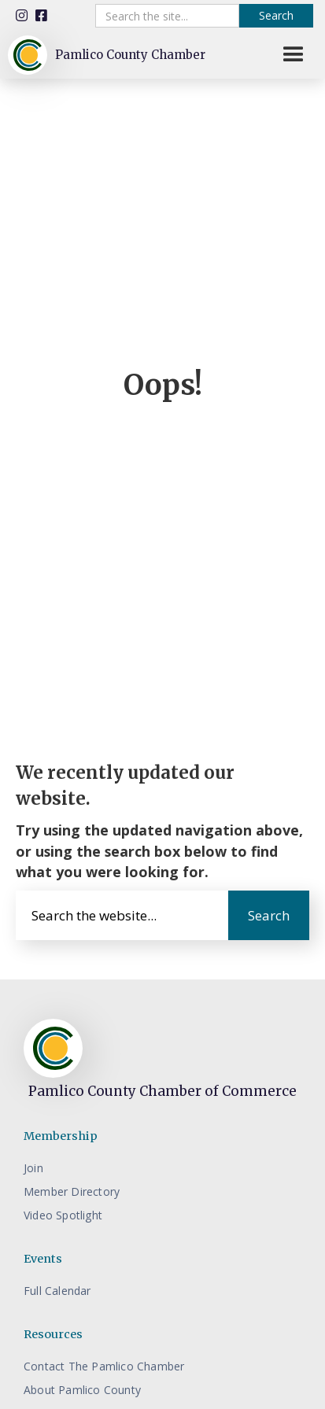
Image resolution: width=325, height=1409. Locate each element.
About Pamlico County (82, 1389)
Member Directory (72, 1191)
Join (33, 1167)
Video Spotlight (63, 1215)
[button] (293, 55)
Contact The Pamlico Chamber (104, 1366)
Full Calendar (57, 1290)
